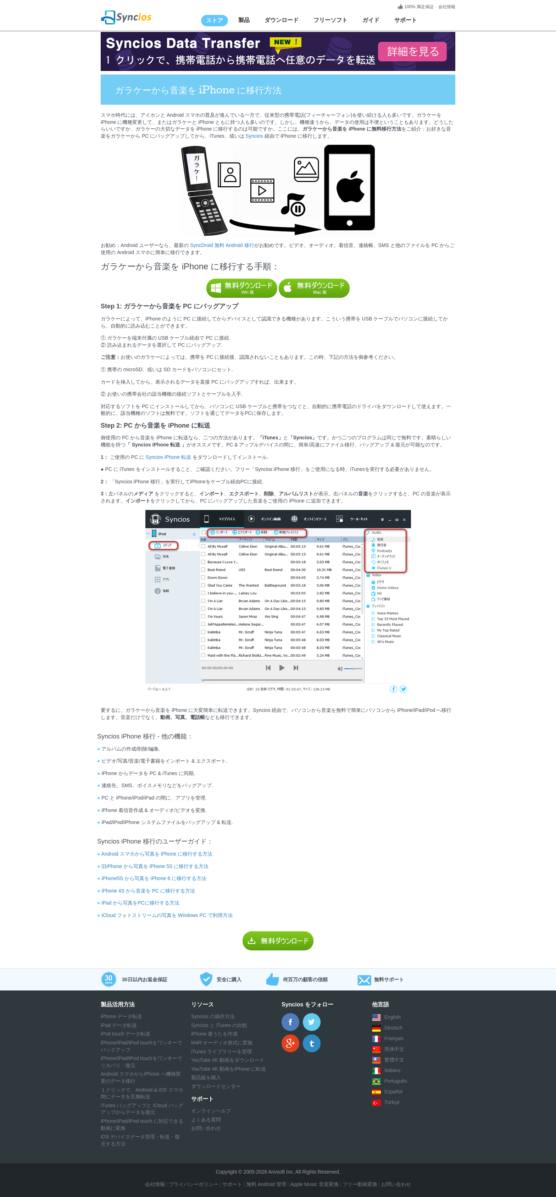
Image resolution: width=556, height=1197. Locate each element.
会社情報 (446, 6)
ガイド (370, 20)
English (392, 1017)
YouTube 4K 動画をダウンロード (227, 1060)
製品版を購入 (206, 1077)
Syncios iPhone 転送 (168, 457)
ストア (214, 20)
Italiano (392, 1071)
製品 (244, 20)
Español (393, 1092)
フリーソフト (330, 20)
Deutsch (393, 1028)
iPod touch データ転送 (125, 1034)
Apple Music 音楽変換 (313, 1184)
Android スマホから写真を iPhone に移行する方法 (157, 854)
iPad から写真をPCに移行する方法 (140, 903)
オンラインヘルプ (211, 1111)
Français (394, 1039)
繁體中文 (394, 1060)
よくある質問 (206, 1119)
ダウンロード (282, 20)
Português (395, 1081)
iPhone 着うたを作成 (214, 1034)
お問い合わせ (206, 1128)
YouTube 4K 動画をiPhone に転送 (228, 1069)
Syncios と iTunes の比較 (219, 1025)
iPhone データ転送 (121, 1016)
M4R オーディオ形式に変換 (221, 1042)
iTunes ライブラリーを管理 (221, 1051)
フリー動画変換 (360, 1184)
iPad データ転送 (119, 1025)
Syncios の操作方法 (213, 1016)
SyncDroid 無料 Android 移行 (221, 245)
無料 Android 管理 (266, 1184)
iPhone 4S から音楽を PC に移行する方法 (148, 891)
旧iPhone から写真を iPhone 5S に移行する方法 (154, 866)
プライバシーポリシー (193, 1184)
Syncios (253, 136)
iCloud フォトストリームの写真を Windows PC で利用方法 (167, 915)
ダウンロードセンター (216, 1086)
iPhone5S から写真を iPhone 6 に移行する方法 (153, 878)
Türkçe (392, 1102)
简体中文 (394, 1049)
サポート (405, 20)
